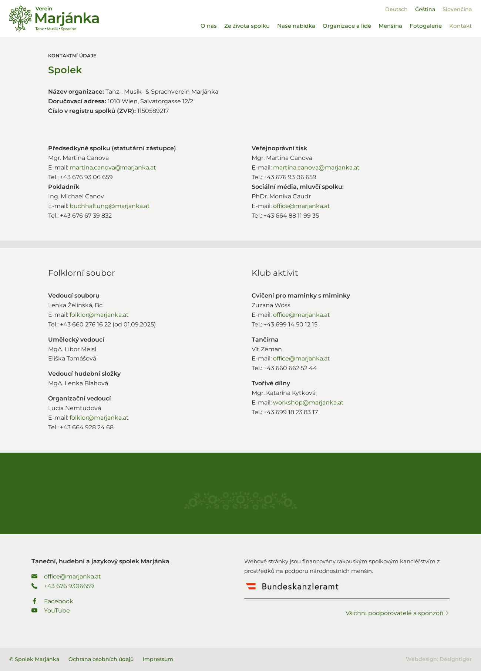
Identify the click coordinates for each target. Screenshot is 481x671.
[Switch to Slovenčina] (457, 9)
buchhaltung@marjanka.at (110, 205)
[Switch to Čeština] (425, 9)
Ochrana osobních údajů (101, 659)
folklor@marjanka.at (99, 314)
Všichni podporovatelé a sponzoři (398, 613)
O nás (209, 25)
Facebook (52, 601)
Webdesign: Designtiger (439, 659)
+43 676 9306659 (62, 586)
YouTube (50, 610)
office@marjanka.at (301, 205)
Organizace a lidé (347, 25)
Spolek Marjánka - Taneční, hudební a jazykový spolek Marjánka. (54, 18)
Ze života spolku (247, 25)
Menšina (390, 25)
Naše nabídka (296, 25)
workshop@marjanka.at (308, 402)
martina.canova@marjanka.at (113, 167)
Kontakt (460, 25)
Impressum (158, 659)
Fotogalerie (426, 25)
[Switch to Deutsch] (396, 9)
